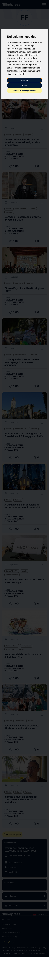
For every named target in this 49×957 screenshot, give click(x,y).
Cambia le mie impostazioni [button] (24, 90)
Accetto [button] (24, 80)
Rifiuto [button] (24, 85)
